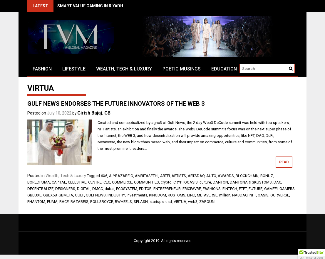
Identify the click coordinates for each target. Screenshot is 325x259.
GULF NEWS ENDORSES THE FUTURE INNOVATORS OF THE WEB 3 (116, 103)
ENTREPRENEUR (167, 188)
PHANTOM (36, 201)
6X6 (104, 176)
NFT (252, 195)
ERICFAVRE (191, 188)
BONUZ (266, 176)
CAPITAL (59, 182)
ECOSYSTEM (126, 188)
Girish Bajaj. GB (93, 113)
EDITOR (145, 188)
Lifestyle (74, 69)
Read (284, 162)
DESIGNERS (65, 188)
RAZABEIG (79, 201)
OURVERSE (279, 195)
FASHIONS (212, 188)
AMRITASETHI (146, 176)
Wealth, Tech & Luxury (124, 69)
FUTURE (255, 188)
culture (205, 182)
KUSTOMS (176, 195)
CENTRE (95, 182)
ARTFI (165, 176)
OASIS (263, 195)
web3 (192, 201)
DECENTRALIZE (40, 188)
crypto (166, 182)
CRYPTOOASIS (185, 182)
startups (157, 201)
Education (224, 69)
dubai (109, 188)
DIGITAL (84, 188)
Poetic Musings (181, 69)
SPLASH (141, 201)
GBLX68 (50, 195)
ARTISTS (179, 176)
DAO (277, 182)
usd (168, 201)
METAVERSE (207, 195)
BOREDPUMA (38, 182)
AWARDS (226, 176)
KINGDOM (157, 195)
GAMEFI (271, 188)
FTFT (243, 188)
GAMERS (287, 188)
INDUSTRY (116, 195)
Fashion (42, 69)
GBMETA (65, 195)
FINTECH (229, 188)
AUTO (211, 176)
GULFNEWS (96, 195)
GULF (79, 195)
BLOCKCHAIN (247, 176)
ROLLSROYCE (101, 201)
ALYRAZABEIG (121, 176)
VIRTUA (180, 201)
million (224, 195)
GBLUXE (34, 195)
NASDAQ (240, 195)
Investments (137, 195)
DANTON (220, 182)
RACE (64, 201)
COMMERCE (122, 182)
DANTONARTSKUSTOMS (251, 182)
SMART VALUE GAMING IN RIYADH (90, 6)
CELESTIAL (77, 182)
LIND (191, 195)
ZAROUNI (207, 201)
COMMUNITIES (146, 182)
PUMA (52, 201)
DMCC (97, 188)
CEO (106, 182)
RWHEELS (123, 201)
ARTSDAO (196, 176)
